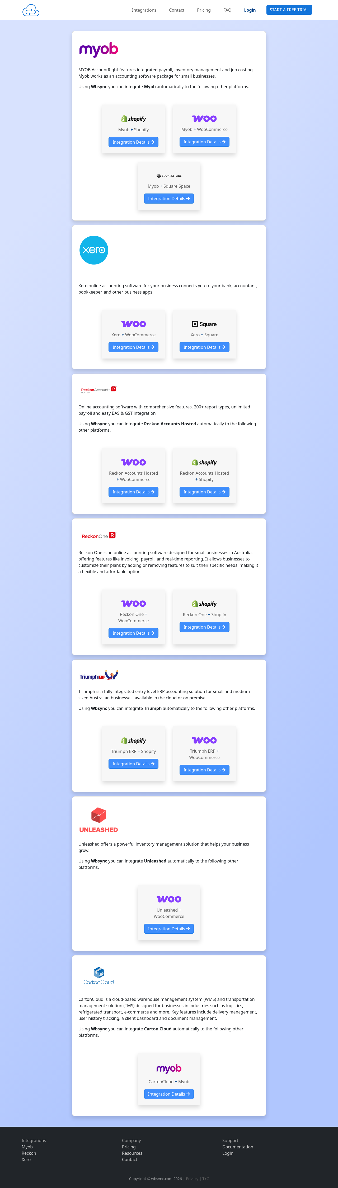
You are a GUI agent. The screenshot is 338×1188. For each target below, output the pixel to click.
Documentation (237, 1147)
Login (227, 1153)
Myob (27, 1147)
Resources (132, 1153)
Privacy (192, 1178)
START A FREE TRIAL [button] (289, 10)
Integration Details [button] (133, 142)
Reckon (29, 1153)
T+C (206, 1178)
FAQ (227, 10)
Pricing (204, 10)
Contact (176, 10)
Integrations (144, 10)
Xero (26, 1159)
